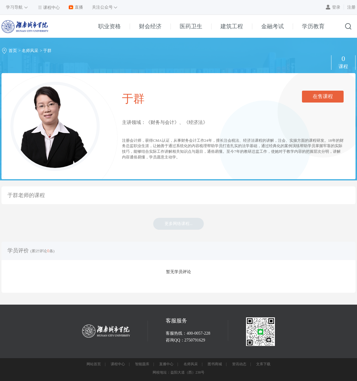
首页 (13, 50)
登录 (336, 7)
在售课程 (323, 96)
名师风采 (30, 50)
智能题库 (142, 364)
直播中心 (166, 364)
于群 (47, 50)
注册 (351, 7)
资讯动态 (239, 364)
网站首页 (94, 364)
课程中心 (118, 364)
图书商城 (215, 364)
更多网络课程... (179, 223)
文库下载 (263, 364)
